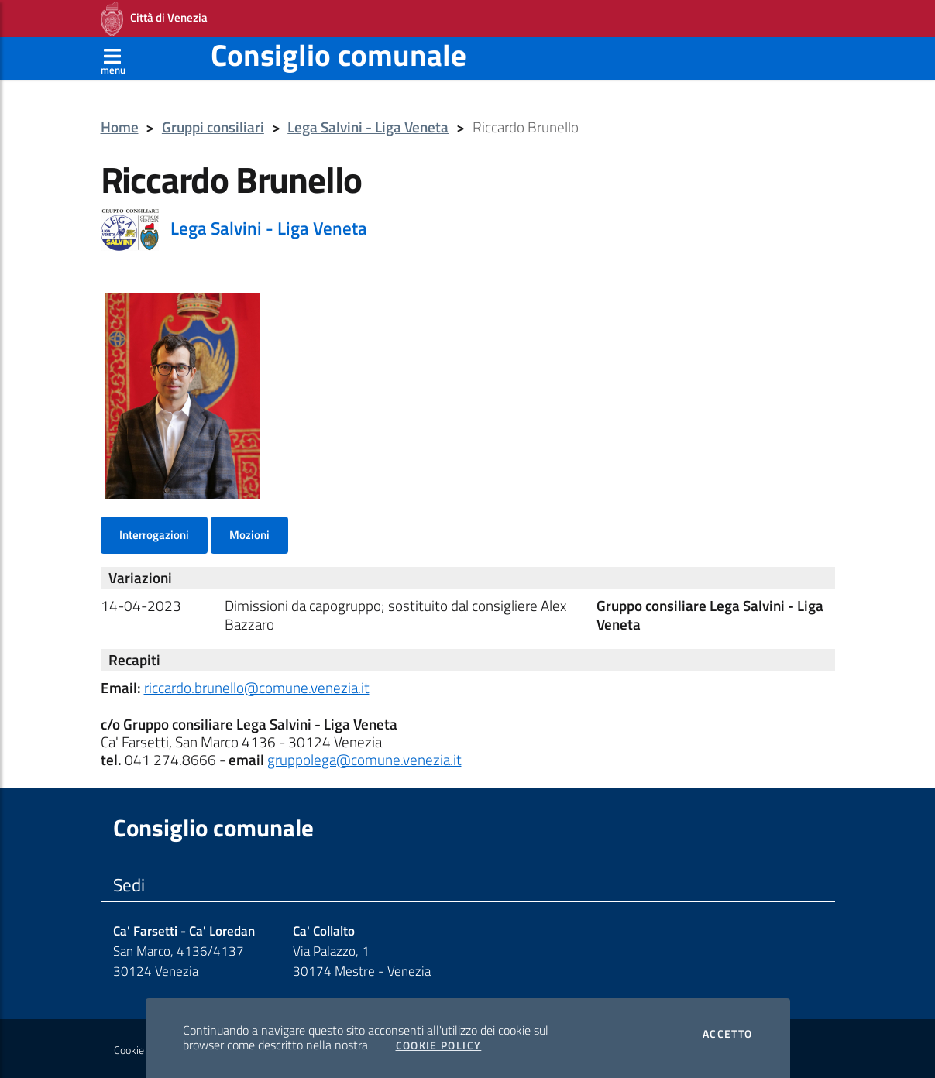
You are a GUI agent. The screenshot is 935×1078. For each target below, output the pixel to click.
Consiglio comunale (338, 54)
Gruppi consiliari (213, 127)
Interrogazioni (154, 534)
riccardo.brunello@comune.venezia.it (257, 687)
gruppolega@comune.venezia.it (364, 759)
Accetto (728, 1033)
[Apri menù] (113, 58)
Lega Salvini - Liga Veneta (368, 127)
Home (120, 127)
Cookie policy (143, 1050)
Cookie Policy (439, 1045)
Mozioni (249, 534)
